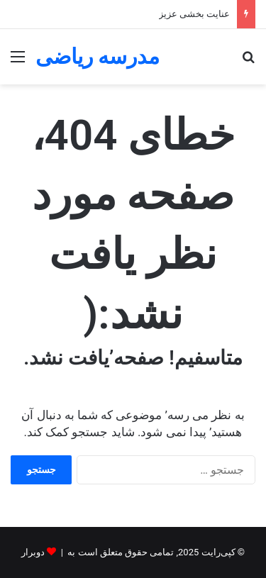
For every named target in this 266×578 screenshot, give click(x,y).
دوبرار (33, 552)
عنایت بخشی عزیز (194, 14)
